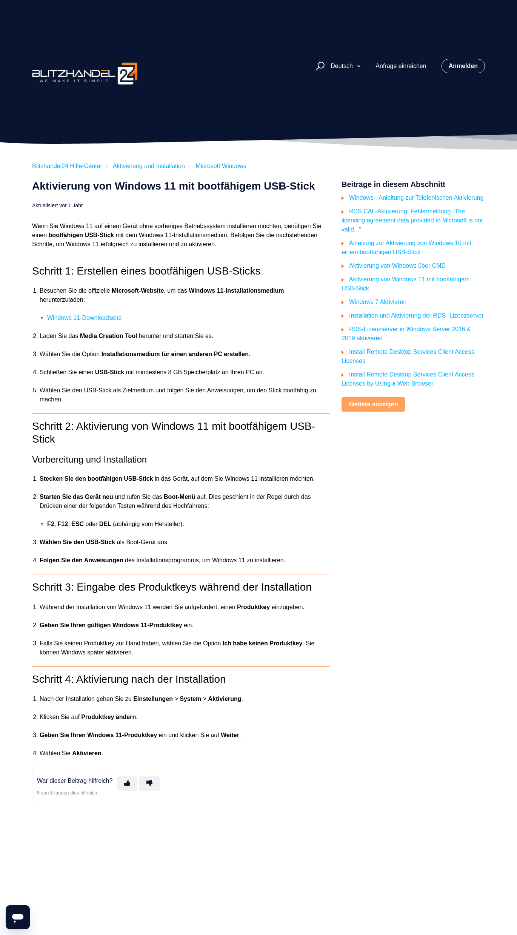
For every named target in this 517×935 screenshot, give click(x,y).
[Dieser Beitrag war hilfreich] (127, 783)
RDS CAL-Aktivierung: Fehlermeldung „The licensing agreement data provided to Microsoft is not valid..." (412, 220)
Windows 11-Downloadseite (84, 318)
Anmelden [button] (463, 66)
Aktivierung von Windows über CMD (397, 265)
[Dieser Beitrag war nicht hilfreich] (149, 783)
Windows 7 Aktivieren (377, 302)
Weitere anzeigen (373, 404)
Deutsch (342, 66)
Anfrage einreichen (400, 66)
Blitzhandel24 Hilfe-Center (67, 166)
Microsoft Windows (221, 166)
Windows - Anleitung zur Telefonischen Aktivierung (416, 197)
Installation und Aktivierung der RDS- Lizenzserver (416, 315)
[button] (319, 66)
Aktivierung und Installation (149, 166)
